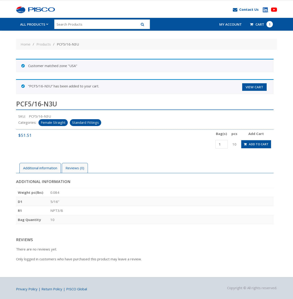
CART (261, 24)
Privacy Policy (27, 289)
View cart (254, 87)
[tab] (40, 168)
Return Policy (51, 289)
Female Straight (53, 122)
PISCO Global (76, 289)
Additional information (40, 168)
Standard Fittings (85, 122)
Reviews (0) (74, 168)
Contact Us (246, 10)
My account (230, 24)
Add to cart (259, 144)
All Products (32, 24)
